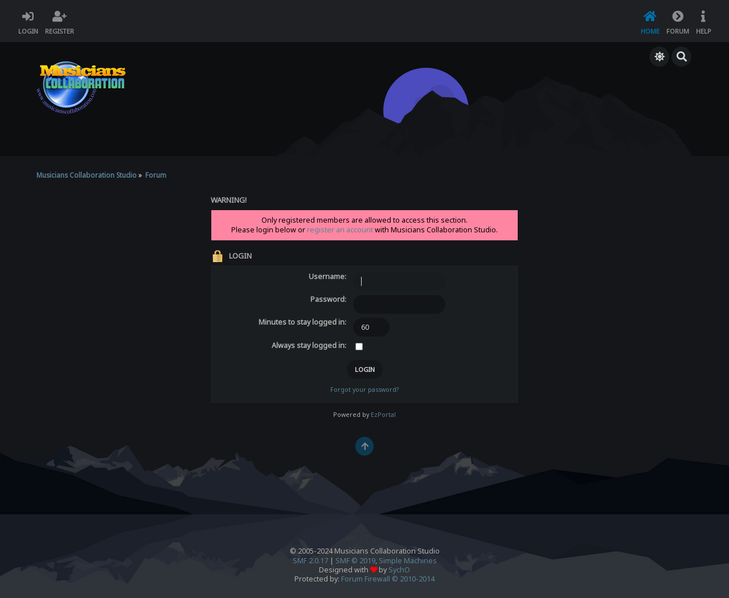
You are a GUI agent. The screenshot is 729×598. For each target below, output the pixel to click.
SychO (399, 570)
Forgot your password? (364, 390)
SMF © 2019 (355, 561)
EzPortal (383, 415)
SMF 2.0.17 (310, 561)
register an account (340, 230)
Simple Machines (408, 561)
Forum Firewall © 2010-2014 (388, 579)
